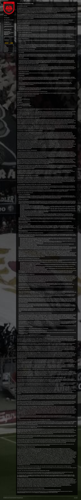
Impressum (6, 40)
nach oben (76, 497)
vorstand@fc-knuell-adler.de (25, 104)
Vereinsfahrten (7, 24)
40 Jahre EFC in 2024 (9, 20)
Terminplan (6, 17)
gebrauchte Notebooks (21, 492)
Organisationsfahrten (8, 27)
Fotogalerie (6, 22)
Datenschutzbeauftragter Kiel (54, 491)
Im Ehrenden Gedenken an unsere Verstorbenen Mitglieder (9, 33)
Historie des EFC (7, 29)
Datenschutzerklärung (9, 37)
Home (5, 15)
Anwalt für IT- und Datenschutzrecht (41, 492)
